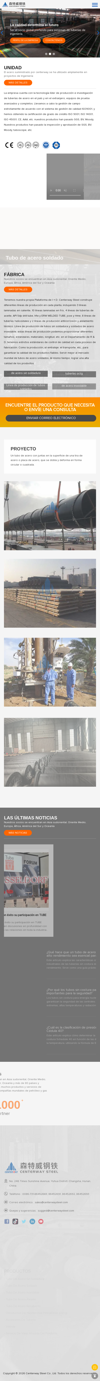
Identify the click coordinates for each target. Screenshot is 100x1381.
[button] (46, 54)
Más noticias (18, 832)
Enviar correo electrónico (51, 418)
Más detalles (18, 82)
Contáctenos (53, 40)
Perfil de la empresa (25, 40)
